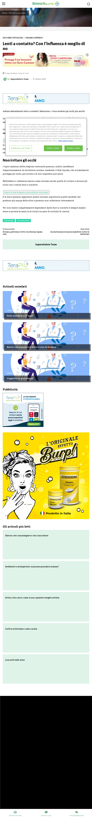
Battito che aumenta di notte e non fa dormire (31, 347)
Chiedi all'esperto (15, 310)
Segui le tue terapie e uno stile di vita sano (26, 192)
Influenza (8, 221)
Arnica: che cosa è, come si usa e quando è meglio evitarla (32, 597)
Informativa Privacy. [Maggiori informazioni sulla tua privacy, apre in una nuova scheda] (65, 141)
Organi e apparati (34, 38)
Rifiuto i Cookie (53, 148)
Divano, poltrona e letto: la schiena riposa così (22, 233)
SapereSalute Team (19, 79)
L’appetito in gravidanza (20, 378)
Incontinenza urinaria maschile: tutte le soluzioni (69, 233)
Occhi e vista (23, 221)
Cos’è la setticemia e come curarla (21, 629)
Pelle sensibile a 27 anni (20, 315)
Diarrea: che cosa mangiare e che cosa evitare (26, 535)
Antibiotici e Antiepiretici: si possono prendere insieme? (32, 566)
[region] (46, 137)
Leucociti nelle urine (15, 660)
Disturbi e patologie (17, 13)
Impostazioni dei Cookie (20, 148)
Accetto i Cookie (73, 148)
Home (4, 13)
